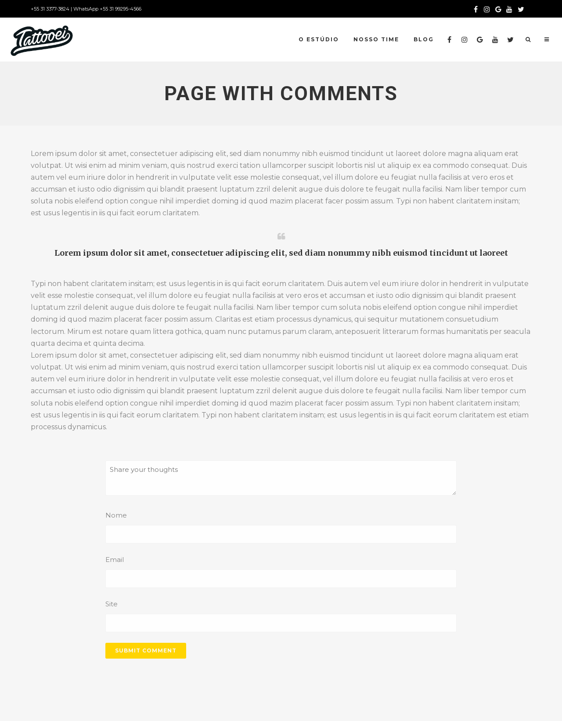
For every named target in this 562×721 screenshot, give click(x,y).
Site (111, 604)
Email (114, 559)
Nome (116, 515)
